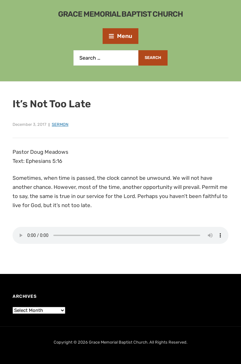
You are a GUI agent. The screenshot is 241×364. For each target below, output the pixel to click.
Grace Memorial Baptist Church (120, 14)
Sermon (60, 124)
